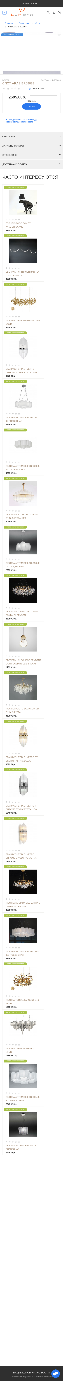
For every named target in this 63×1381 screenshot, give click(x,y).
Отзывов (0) (31, 155)
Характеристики (31, 145)
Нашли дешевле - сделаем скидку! (21, 119)
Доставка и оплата (31, 164)
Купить (31, 106)
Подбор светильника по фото (19, 122)
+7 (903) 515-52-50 (30, 3)
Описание (31, 136)
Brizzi (5, 80)
